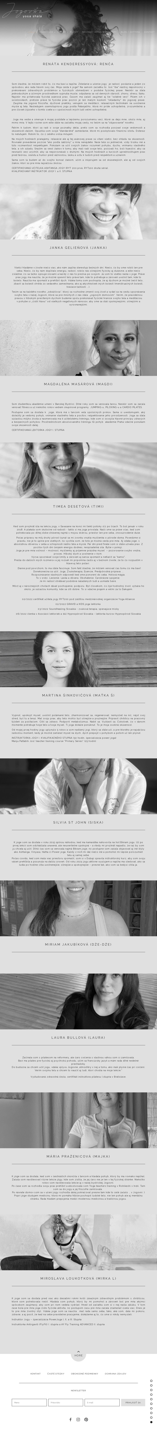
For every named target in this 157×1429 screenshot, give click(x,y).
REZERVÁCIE (46, 32)
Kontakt (149, 32)
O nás (31, 32)
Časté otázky (55, 1374)
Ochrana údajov (115, 1374)
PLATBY (61, 32)
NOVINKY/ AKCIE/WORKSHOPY (99, 32)
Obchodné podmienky (84, 1374)
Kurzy (74, 32)
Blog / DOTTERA (130, 32)
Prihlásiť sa (133, 1402)
